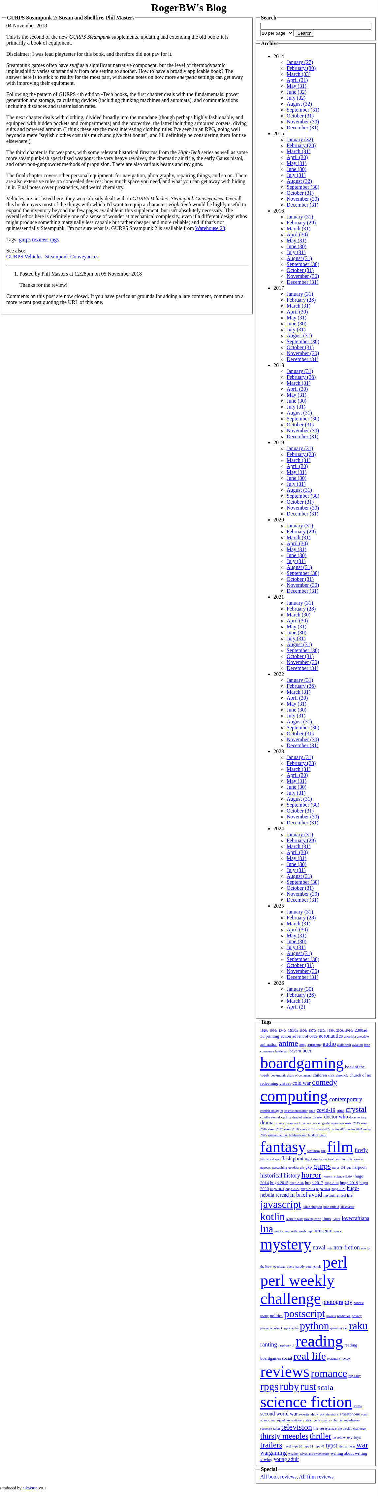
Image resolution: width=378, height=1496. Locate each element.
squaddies (283, 1420)
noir (329, 1248)
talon (276, 1428)
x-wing (266, 1459)
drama (266, 1122)
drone (289, 1123)
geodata (293, 1167)
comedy (324, 1082)
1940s (283, 1030)
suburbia (336, 1420)
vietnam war (347, 1446)
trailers (271, 1445)
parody (300, 1266)
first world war (270, 1159)
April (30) (297, 157)
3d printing (269, 1036)
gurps (25, 239)
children (320, 1075)
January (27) (300, 62)
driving (279, 1123)
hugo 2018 (332, 1183)
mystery (285, 1244)
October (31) (300, 115)
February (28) (301, 145)
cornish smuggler (271, 1111)
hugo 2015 (279, 1182)
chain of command (299, 1075)
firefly (361, 1150)
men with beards (295, 1231)
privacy (357, 1316)
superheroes (352, 1420)
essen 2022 (323, 1129)
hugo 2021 (277, 1189)
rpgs (54, 239)
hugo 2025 (338, 1189)
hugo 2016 (297, 1183)
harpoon (360, 1167)
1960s (303, 1030)
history (292, 1175)
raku (358, 1326)
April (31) (297, 80)
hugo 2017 (314, 1182)
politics (276, 1315)
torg (350, 1437)
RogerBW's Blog (188, 8)
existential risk (278, 1135)
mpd (310, 1231)
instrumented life (338, 1195)
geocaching (279, 1167)
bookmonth (278, 1075)
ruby (289, 1386)
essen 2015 (352, 1123)
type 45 (320, 1446)
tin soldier (339, 1437)
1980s (322, 1030)
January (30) (300, 989)
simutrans (332, 1414)
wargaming (273, 1452)
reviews (40, 239)
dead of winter (301, 1117)
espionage (337, 1123)
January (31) (300, 216)
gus (349, 1167)
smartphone (350, 1414)
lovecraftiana (355, 1218)
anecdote (363, 1036)
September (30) (303, 187)
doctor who (336, 1116)
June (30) (296, 169)
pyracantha (291, 1328)
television (296, 1427)
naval (319, 1247)
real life (309, 1356)
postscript (304, 1313)
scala (325, 1387)
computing (294, 1096)
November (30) (303, 121)
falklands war (298, 1135)
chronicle (342, 1075)
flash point (292, 1158)
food (331, 1159)
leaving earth (312, 1219)
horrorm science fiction (338, 1176)
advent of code (305, 1036)
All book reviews (278, 1476)
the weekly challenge (351, 1428)
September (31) (303, 110)
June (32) (296, 92)
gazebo (358, 1159)
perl (335, 1262)
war (362, 1445)
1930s (273, 1030)
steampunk (313, 1420)
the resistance (324, 1428)
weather (293, 1453)
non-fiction (346, 1247)
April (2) (296, 1007)
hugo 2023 (308, 1189)
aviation (357, 1045)
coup (312, 1111)
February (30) (301, 68)
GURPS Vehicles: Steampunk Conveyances (52, 256)
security (304, 1414)
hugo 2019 (349, 1182)
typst (331, 1445)
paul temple (314, 1266)
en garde (324, 1123)
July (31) (296, 175)
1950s (293, 1030)
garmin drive (343, 1159)
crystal (356, 1109)
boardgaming (302, 1063)
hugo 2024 (323, 1189)
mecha (278, 1231)
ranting (268, 1344)
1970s (313, 1030)
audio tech (344, 1045)
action (285, 1036)
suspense (266, 1428)
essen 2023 (339, 1129)
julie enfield (331, 1207)
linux (327, 1218)
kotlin (272, 1216)
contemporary (345, 1099)
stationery (297, 1420)
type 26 (297, 1446)
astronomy (314, 1045)
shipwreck (317, 1414)
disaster (318, 1117)
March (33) (298, 74)
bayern (295, 1050)
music (338, 1231)
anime (288, 1043)
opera (290, 1266)
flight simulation (316, 1159)
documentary (357, 1117)
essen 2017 (275, 1129)
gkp (308, 1167)
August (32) (299, 104)
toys (357, 1437)
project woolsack (271, 1328)
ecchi (298, 1123)
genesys (265, 1167)
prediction (344, 1316)
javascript (280, 1204)
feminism (313, 1151)
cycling (286, 1117)
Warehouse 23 (210, 228)
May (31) (296, 86)
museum (323, 1230)
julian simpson (312, 1207)
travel (287, 1446)
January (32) (300, 139)
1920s (264, 1030)
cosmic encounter (295, 1111)
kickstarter (347, 1207)
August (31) (299, 258)
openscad (279, 1266)
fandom (313, 1135)
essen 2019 (307, 1129)
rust (308, 1386)
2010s (349, 1030)
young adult (286, 1459)
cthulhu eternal (270, 1117)
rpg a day (354, 1376)
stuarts (325, 1420)
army (302, 1045)
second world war (279, 1413)
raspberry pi (286, 1345)
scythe (358, 1406)
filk (323, 1151)
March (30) (298, 614)
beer (307, 1050)
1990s (331, 1030)
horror (311, 1175)
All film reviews (316, 1476)
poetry (264, 1316)
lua (266, 1229)
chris (331, 1075)
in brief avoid (306, 1194)
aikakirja (350, 1036)
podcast (359, 1303)
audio (329, 1044)
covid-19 (326, 1110)
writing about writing (349, 1453)
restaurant (333, 1358)
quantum (336, 1328)
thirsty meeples (284, 1436)
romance (329, 1373)
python (314, 1326)
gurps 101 (338, 1167)
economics (310, 1123)
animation (268, 1044)
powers (331, 1316)
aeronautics (331, 1036)
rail (345, 1328)
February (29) (301, 222)
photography (337, 1302)
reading (319, 1341)
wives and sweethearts (314, 1453)
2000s (340, 1030)
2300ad (361, 1030)
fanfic (323, 1135)
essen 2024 (355, 1129)
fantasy (283, 1146)
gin (302, 1167)
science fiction (306, 1402)
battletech (281, 1051)
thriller (320, 1436)
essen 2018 (291, 1129)
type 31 (308, 1446)
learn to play (294, 1219)
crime (340, 1111)
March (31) (298, 151)
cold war (302, 1083)
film (340, 1146)
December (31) (302, 127)
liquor (336, 1219)
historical (271, 1175)
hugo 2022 (293, 1189)
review (345, 1358)
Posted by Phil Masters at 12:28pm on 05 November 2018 (80, 274)
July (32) (296, 98)
